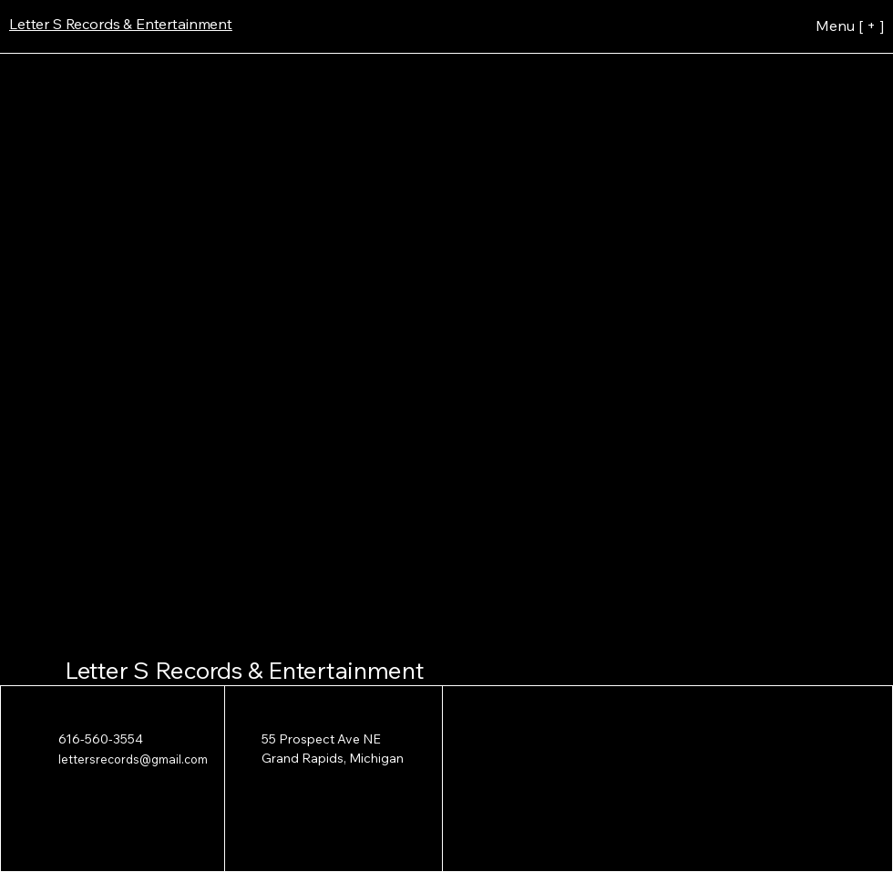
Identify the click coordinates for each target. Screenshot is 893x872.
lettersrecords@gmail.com (133, 759)
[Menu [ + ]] (814, 25)
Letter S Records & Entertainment (245, 670)
